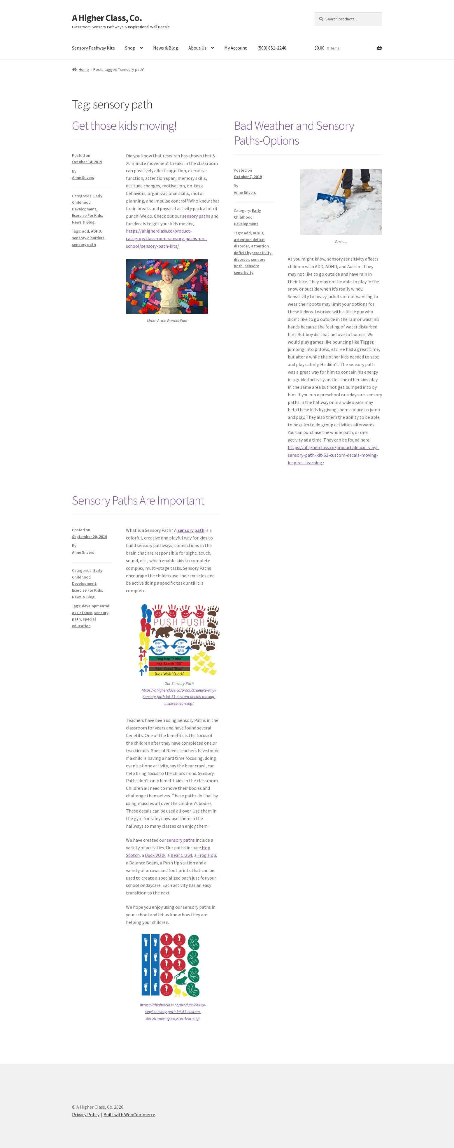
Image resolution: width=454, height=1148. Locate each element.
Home (84, 69)
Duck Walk (155, 855)
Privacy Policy (85, 1114)
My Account (235, 48)
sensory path (84, 244)
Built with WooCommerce (129, 1114)
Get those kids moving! (124, 125)
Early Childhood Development (87, 202)
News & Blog (165, 48)
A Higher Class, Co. (107, 18)
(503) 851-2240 (271, 48)
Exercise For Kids (87, 215)
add (85, 231)
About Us (197, 48)
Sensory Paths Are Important (138, 500)
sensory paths (196, 216)
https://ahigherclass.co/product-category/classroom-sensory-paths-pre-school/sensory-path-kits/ (166, 238)
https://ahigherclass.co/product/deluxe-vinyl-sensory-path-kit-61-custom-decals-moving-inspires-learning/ (333, 454)
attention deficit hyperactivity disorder (252, 252)
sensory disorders (88, 237)
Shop (130, 48)
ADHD (96, 231)
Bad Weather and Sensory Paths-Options (294, 133)
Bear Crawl (181, 855)
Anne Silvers (83, 177)
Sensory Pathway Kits (93, 48)
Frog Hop (206, 855)
